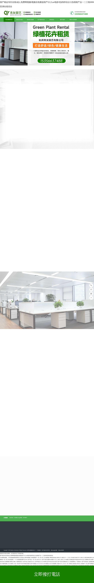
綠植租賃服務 (31, 19)
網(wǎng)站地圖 (54, 550)
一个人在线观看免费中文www (21, 559)
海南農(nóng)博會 (18, 517)
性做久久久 (59, 563)
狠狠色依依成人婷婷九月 (55, 557)
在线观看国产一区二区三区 (37, 557)
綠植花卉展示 (20, 19)
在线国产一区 (84, 563)
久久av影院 (10, 563)
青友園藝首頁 (8, 19)
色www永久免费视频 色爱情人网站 (8, 561)
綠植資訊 (53, 19)
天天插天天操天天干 (75, 557)
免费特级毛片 (19, 561)
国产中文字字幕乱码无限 (24, 563)
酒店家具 (11, 517)
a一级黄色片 (78, 561)
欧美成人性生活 (76, 563)
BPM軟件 (25, 517)
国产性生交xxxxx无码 (52, 561)
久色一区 (16, 563)
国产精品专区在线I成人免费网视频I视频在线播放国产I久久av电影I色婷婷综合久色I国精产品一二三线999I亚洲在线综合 (26, 555)
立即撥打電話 (47, 574)
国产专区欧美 (85, 561)
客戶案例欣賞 (42, 19)
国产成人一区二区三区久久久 (35, 559)
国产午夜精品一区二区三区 (36, 563)
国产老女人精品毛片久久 (29, 561)
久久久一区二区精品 (67, 563)
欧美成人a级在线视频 (25, 557)
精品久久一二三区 (66, 557)
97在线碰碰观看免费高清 (14, 557)
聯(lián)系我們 (73, 19)
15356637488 (91, 285)
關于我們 (64, 19)
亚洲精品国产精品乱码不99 (75, 559)
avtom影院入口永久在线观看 (50, 563)
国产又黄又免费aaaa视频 (48, 559)
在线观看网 (72, 561)
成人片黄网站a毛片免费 (87, 559)
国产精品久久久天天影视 (41, 561)
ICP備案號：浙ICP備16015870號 (43, 550)
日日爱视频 (46, 557)
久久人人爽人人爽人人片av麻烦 (61, 559)
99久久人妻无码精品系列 (86, 557)
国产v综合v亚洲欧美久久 (63, 561)
